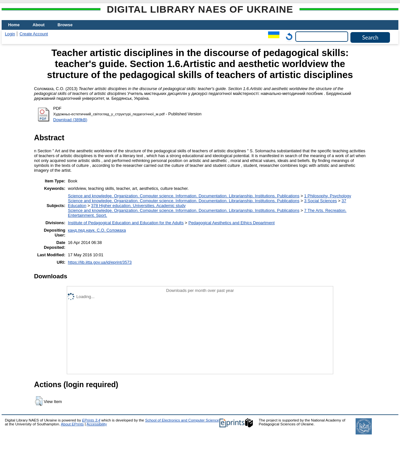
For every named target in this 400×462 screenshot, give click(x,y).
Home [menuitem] (14, 24)
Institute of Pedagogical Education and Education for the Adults (125, 222)
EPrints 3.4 (91, 420)
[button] (38, 401)
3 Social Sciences (320, 200)
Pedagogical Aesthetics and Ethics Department (231, 222)
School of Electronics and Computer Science (182, 420)
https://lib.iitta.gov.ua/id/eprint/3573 (100, 262)
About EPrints (72, 424)
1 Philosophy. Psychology (327, 195)
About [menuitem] (39, 24)
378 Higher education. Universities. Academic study (138, 205)
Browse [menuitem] (65, 24)
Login (10, 33)
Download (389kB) (70, 119)
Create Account (33, 33)
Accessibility (97, 424)
